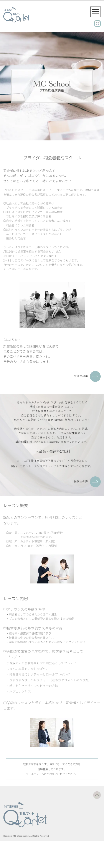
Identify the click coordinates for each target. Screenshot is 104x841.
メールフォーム (35, 774)
